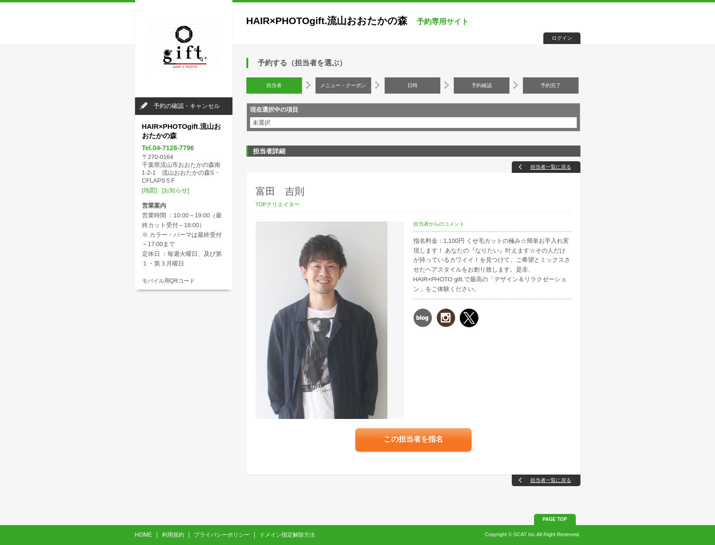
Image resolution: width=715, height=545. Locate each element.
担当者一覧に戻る (550, 167)
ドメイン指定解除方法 (287, 535)
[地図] (149, 190)
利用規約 (173, 535)
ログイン (562, 38)
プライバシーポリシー (222, 535)
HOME (143, 535)
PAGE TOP (554, 519)
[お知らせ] (175, 190)
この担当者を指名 (413, 439)
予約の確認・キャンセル (187, 105)
